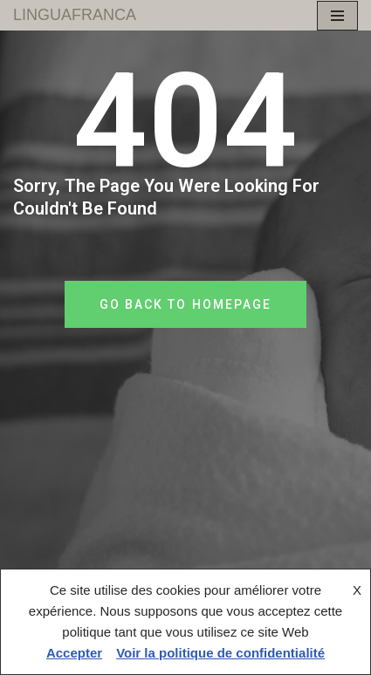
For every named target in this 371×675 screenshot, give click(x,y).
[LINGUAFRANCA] (74, 15)
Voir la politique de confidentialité (220, 652)
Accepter (74, 652)
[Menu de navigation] (337, 16)
